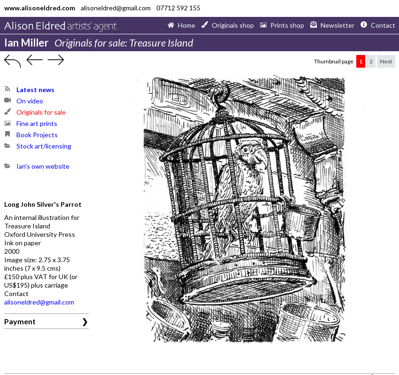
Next (386, 61)
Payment (20, 321)
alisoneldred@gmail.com (39, 302)
